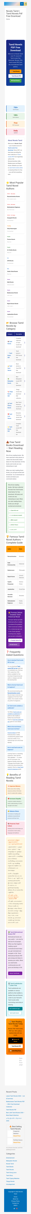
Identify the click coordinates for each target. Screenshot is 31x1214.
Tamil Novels (10, 1169)
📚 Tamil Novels (15, 71)
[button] (26, 4)
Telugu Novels (10, 1181)
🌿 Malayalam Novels (10, 381)
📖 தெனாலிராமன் (13, 510)
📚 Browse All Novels (15, 1040)
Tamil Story (9, 1175)
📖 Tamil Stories (15, 80)
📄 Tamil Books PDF (10, 355)
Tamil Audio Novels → (15, 1013)
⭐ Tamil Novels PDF (10, 429)
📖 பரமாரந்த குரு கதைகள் (15, 515)
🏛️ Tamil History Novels (10, 405)
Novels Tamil (10, 1164)
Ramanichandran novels (14, 693)
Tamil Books (9, 1166)
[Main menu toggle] (22, 4)
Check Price (16, 1136)
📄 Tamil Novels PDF (15, 76)
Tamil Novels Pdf (11, 1109)
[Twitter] (14, 1208)
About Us (15, 1199)
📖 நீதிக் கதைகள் (13, 520)
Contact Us (15, 1203)
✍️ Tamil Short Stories (10, 368)
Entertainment (10, 1158)
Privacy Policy (15, 1201)
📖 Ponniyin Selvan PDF (15, 640)
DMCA (15, 1205)
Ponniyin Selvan (12, 732)
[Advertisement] (15, 29)
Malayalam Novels (11, 1161)
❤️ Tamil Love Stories (10, 416)
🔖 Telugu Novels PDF (10, 394)
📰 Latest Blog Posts (15, 1050)
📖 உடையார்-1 (13, 529)
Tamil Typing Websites (12, 1178)
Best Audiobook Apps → (15, 1008)
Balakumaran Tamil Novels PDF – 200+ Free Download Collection (15, 1104)
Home (15, 1197)
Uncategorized (10, 1184)
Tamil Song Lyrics (11, 1172)
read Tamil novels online (16, 167)
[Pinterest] (17, 1208)
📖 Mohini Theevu (13, 524)
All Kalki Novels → (14, 644)
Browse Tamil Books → (15, 973)
